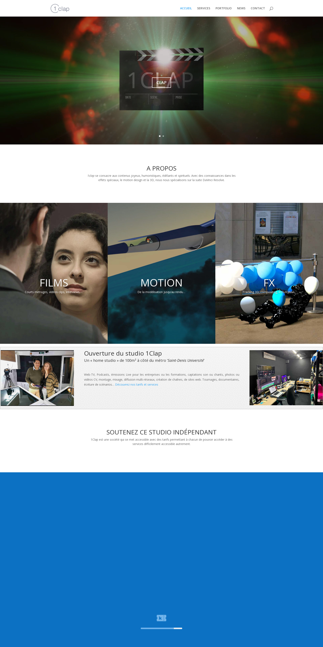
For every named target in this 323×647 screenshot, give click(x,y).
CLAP (161, 82)
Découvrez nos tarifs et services (136, 384)
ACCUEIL (186, 8)
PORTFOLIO (224, 8)
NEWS (241, 8)
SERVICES (203, 8)
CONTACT (258, 8)
